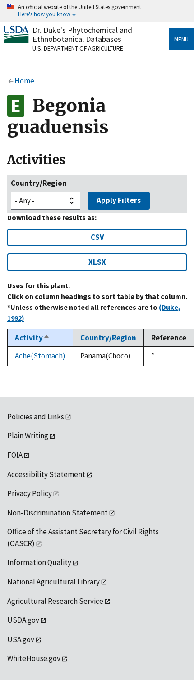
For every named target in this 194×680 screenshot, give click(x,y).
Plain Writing (27, 436)
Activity (32, 338)
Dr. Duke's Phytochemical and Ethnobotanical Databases (82, 34)
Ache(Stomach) (40, 356)
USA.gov (20, 639)
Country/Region (39, 183)
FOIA (15, 455)
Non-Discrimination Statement (57, 513)
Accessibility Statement (46, 474)
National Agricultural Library (53, 582)
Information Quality (39, 562)
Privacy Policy (29, 493)
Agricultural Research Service (55, 601)
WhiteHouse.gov (33, 658)
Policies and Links (35, 417)
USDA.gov (23, 620)
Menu (181, 39)
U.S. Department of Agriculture (77, 48)
